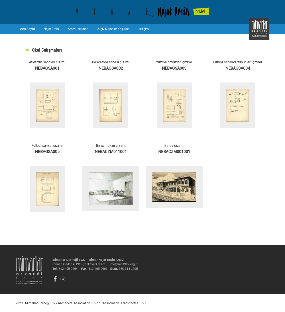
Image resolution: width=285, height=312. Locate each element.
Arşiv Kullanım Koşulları (113, 29)
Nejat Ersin (51, 29)
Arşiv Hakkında (78, 29)
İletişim (143, 29)
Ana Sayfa (27, 29)
